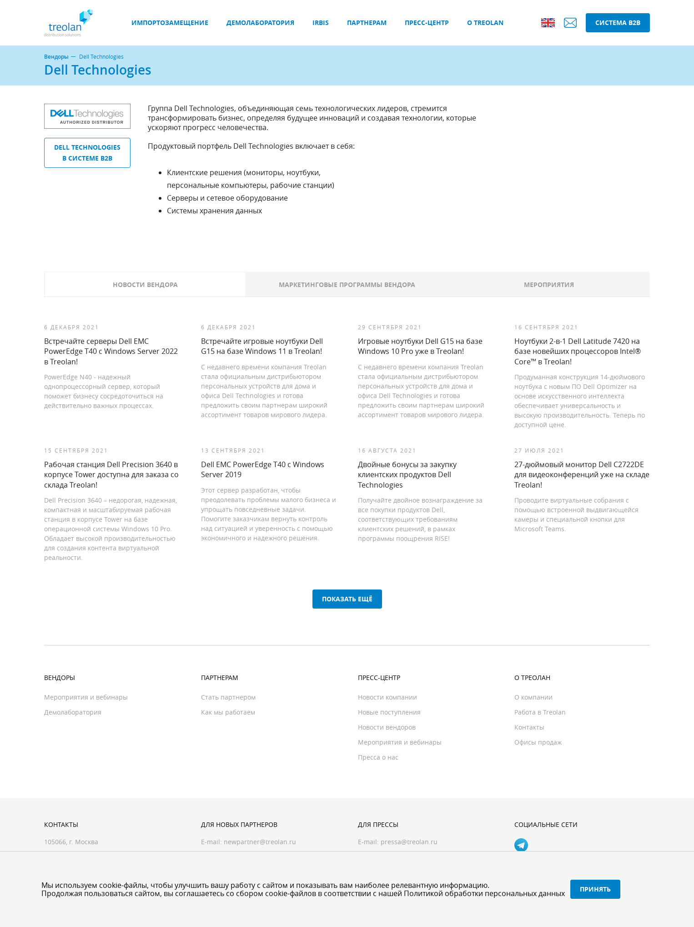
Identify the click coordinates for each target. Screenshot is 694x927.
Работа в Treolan (540, 712)
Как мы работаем (228, 712)
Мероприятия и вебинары (86, 697)
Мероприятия (549, 284)
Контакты (529, 727)
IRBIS (320, 22)
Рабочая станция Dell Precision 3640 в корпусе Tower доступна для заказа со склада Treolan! (111, 474)
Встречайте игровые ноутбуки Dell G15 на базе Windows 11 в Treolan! (262, 346)
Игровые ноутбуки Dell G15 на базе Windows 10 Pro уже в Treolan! (420, 346)
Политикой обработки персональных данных (484, 893)
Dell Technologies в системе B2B (87, 152)
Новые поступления (389, 712)
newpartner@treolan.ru (260, 841)
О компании (533, 697)
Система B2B (617, 22)
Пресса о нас (378, 757)
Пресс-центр (427, 22)
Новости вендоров (387, 727)
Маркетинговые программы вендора (347, 284)
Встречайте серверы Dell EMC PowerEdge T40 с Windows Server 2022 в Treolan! (111, 351)
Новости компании (387, 697)
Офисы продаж (538, 742)
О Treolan (485, 22)
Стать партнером (228, 697)
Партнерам (367, 22)
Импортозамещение (169, 22)
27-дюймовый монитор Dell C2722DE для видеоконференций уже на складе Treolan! (581, 474)
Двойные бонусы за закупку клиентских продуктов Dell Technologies (407, 474)
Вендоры (56, 57)
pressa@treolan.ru (409, 841)
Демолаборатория (260, 22)
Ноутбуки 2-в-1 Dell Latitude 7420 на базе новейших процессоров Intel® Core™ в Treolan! (577, 351)
